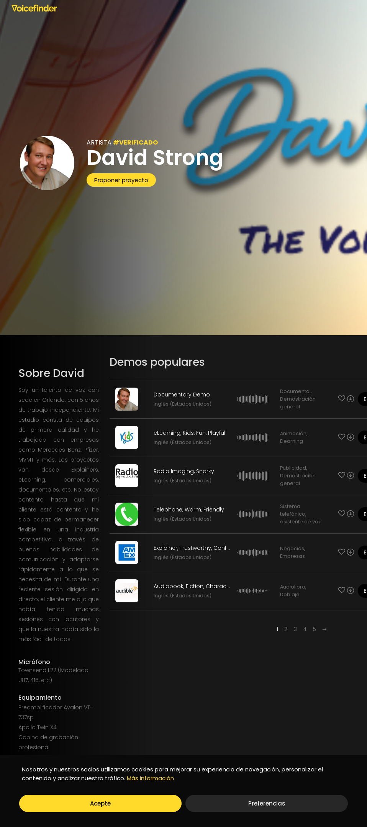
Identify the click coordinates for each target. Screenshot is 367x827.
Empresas (292, 556)
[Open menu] (350, 8)
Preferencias (266, 803)
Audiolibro (292, 587)
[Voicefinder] (34, 8)
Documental (295, 391)
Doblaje (290, 594)
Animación (293, 433)
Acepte (100, 803)
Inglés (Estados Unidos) (182, 404)
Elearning (291, 441)
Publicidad (293, 468)
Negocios (292, 548)
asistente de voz (300, 521)
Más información (150, 778)
